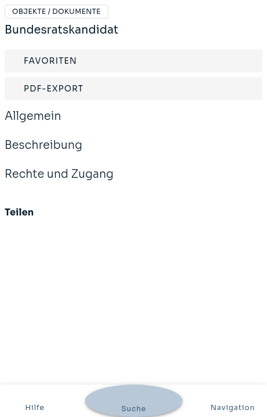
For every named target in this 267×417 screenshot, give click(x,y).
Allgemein (33, 123)
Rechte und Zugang (59, 181)
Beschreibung (43, 152)
